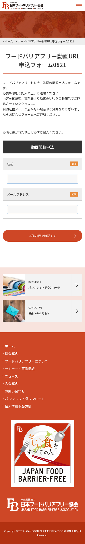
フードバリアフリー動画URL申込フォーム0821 (46, 41)
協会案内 (11, 353)
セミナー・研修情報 (20, 368)
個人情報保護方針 (18, 406)
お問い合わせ (15, 391)
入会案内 (11, 383)
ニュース (11, 376)
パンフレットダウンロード (25, 398)
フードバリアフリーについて (26, 361)
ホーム (9, 41)
